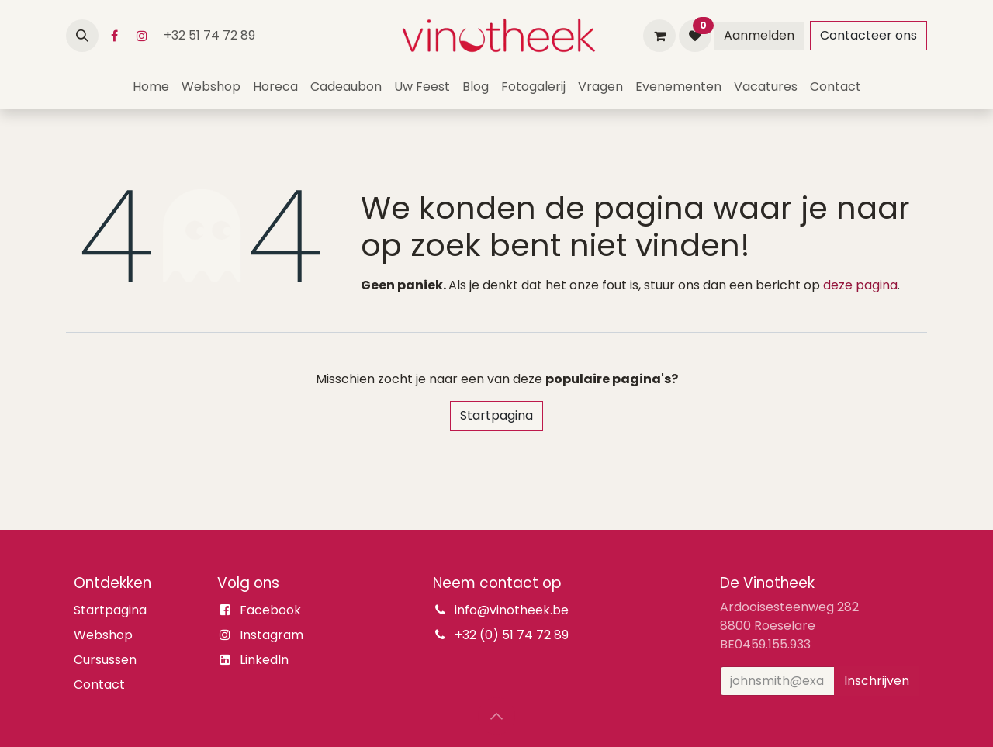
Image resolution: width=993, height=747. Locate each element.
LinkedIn (264, 660)
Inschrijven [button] (876, 681)
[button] (82, 35)
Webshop (103, 635)
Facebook (270, 610)
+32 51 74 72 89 (211, 35)
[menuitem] (150, 86)
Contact (99, 684)
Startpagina (496, 415)
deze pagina (860, 285)
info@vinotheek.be (512, 610)
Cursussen (105, 660)
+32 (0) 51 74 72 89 (512, 635)
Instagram (271, 635)
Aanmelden (759, 35)
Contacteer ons (868, 35)
